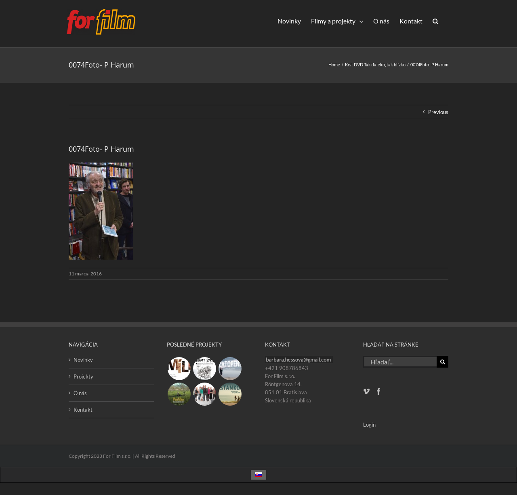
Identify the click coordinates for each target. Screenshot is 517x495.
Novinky (83, 360)
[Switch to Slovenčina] (258, 475)
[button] (435, 21)
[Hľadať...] (400, 362)
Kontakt (83, 409)
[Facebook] (378, 391)
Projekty (83, 376)
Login (369, 424)
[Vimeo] (366, 391)
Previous (438, 112)
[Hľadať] (442, 362)
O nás (80, 393)
